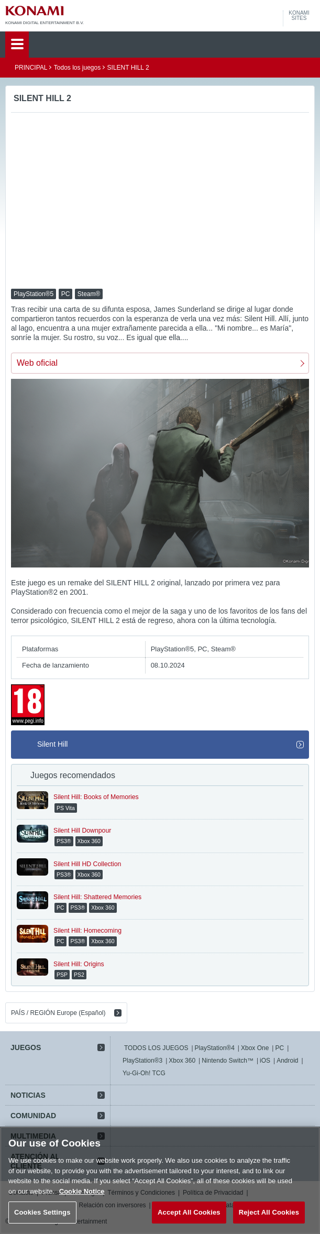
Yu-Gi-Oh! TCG (144, 1073)
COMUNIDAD (33, 1115)
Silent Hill (52, 744)
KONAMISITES (299, 15)
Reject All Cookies (269, 1212)
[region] (160, 1180)
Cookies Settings (42, 1212)
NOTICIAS (28, 1095)
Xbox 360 (182, 1060)
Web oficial (37, 362)
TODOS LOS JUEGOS (156, 1048)
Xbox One (255, 1048)
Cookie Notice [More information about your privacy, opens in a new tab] (82, 1191)
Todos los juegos (77, 67)
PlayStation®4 (215, 1048)
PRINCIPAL (31, 67)
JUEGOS (25, 1047)
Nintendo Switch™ (227, 1060)
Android (287, 1060)
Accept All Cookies (189, 1212)
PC (279, 1048)
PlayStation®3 (142, 1060)
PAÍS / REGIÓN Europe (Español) (58, 1013)
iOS (265, 1060)
